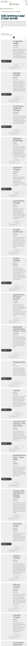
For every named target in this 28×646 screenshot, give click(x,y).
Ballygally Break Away (18, 131)
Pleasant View (19, 333)
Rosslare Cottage (16, 71)
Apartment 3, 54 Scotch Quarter (18, 274)
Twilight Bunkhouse (18, 213)
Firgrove (16, 359)
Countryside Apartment (18, 589)
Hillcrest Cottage (16, 537)
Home (7, 11)
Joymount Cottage (17, 157)
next (24, 37)
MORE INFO (8, 637)
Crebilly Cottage (16, 239)
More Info (16, 64)
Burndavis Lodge (17, 482)
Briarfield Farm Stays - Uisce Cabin (19, 420)
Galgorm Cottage (16, 511)
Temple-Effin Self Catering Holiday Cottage (18, 454)
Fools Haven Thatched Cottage (18, 102)
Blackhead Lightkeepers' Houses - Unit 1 (19, 303)
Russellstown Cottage (18, 188)
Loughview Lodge (18, 42)
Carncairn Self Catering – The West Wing (19, 389)
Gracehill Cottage (16, 564)
